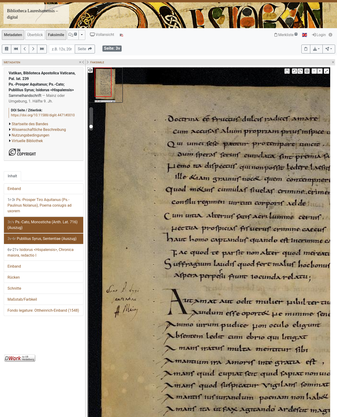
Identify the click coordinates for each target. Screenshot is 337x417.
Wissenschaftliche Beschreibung (39, 129)
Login (319, 35)
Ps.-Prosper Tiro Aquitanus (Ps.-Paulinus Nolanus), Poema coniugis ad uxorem (39, 205)
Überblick (35, 35)
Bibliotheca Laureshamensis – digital (32, 13)
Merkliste (285, 35)
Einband (14, 188)
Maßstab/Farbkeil (22, 299)
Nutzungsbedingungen (30, 135)
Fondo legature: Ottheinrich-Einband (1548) (43, 310)
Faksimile (56, 35)
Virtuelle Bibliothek (27, 141)
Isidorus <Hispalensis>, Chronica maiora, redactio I (40, 252)
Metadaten (13, 35)
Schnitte (14, 288)
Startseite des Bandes (30, 124)
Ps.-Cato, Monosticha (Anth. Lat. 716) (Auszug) (42, 225)
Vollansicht (102, 34)
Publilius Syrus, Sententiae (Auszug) (42, 238)
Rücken (13, 277)
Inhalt (12, 176)
